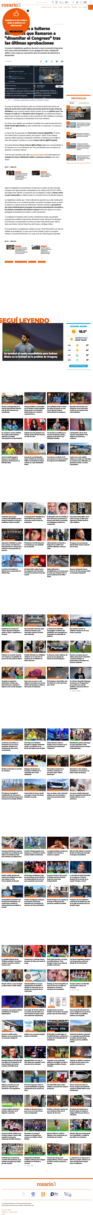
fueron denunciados (37, 155)
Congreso (42, 262)
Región (60, 7)
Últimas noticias (46, 7)
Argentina (9, 262)
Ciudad (55, 7)
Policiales (67, 7)
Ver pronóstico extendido (78, 366)
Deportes (74, 7)
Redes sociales (21, 262)
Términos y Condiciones (10, 1212)
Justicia (32, 262)
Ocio (80, 7)
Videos (85, 7)
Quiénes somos (6, 1210)
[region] (46, 16)
